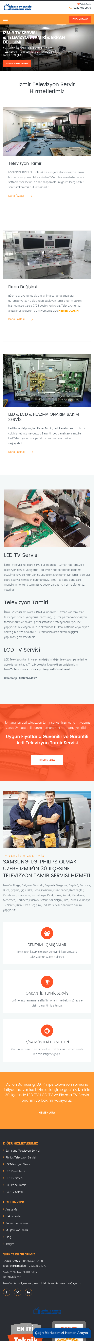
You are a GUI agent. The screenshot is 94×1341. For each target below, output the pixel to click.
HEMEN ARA (47, 760)
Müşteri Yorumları (16, 1230)
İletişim (9, 1244)
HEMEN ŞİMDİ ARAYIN (17, 63)
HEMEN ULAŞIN (68, 310)
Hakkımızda (13, 1216)
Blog (8, 1237)
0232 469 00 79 (82, 8)
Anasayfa (11, 1209)
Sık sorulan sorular (17, 1223)
